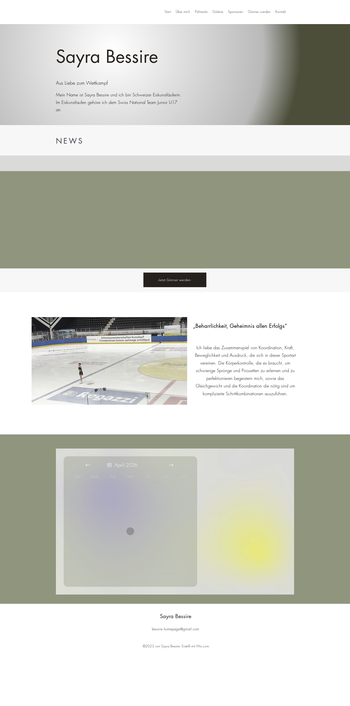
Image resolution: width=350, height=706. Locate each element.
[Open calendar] (109, 465)
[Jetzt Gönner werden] (174, 280)
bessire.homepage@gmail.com (175, 629)
